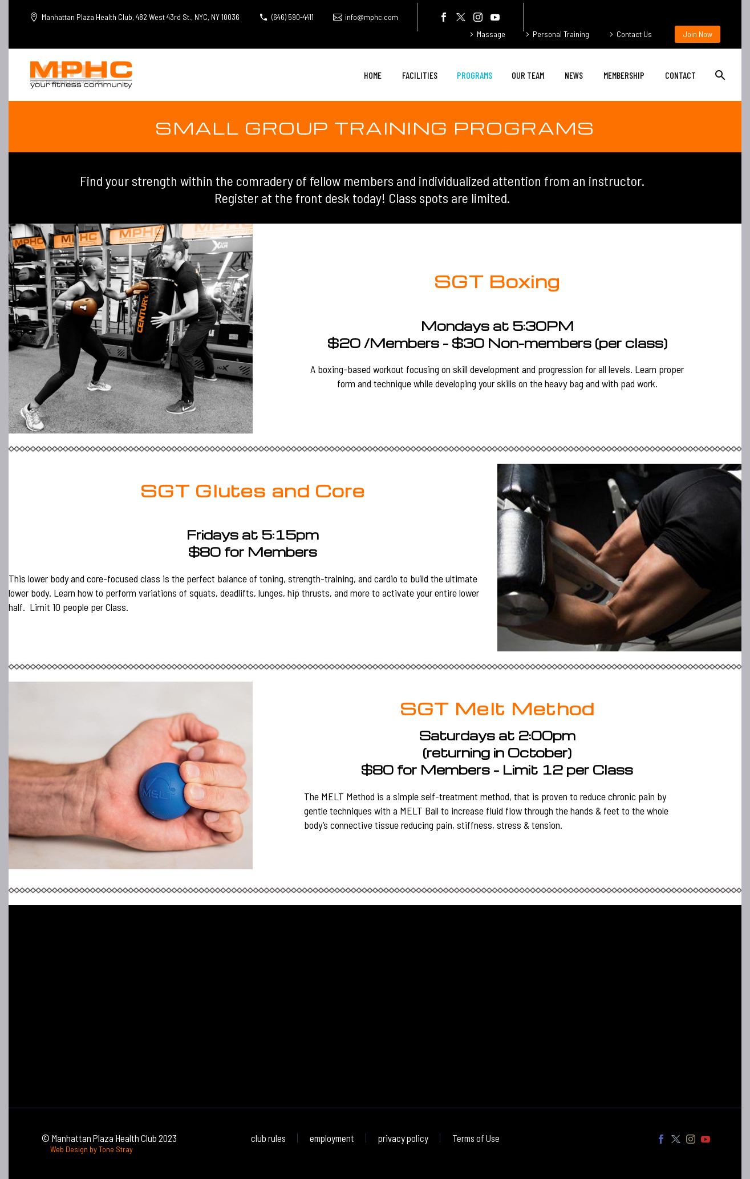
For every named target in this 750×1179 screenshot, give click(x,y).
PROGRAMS (474, 75)
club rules (268, 1138)
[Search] (719, 75)
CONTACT (680, 75)
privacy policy (403, 1138)
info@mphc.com (371, 17)
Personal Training (561, 34)
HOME (373, 75)
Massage (491, 34)
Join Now (697, 34)
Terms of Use (476, 1138)
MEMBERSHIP (623, 75)
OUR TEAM (528, 75)
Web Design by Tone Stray (91, 1149)
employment (332, 1138)
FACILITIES (419, 75)
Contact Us (634, 34)
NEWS (574, 75)
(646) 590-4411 (292, 17)
